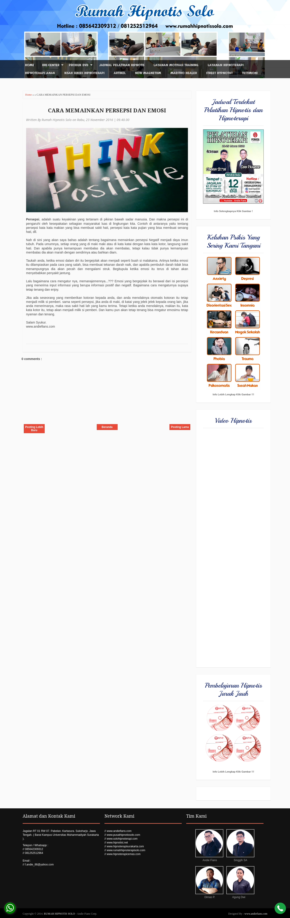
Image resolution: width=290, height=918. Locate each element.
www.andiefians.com (255, 913)
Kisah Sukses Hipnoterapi (84, 73)
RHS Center (50, 65)
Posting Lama (180, 427)
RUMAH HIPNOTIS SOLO (60, 913)
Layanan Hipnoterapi (226, 65)
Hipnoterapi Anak (40, 73)
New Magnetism (148, 73)
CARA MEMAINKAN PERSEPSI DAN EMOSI (107, 110)
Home (29, 65)
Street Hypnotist (219, 73)
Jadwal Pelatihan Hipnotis (121, 65)
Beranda (107, 427)
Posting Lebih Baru (34, 428)
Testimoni (250, 73)
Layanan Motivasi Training (176, 65)
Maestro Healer (183, 73)
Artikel (120, 73)
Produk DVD (78, 65)
